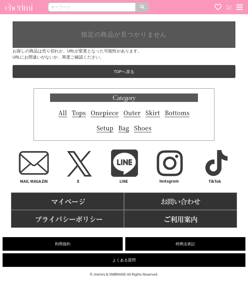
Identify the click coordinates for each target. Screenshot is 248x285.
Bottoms (177, 112)
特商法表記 (185, 244)
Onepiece (105, 112)
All (62, 112)
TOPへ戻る (124, 71)
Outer (132, 112)
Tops (79, 112)
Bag (123, 128)
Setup (105, 128)
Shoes (142, 128)
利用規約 (62, 244)
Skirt (153, 112)
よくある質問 (124, 260)
